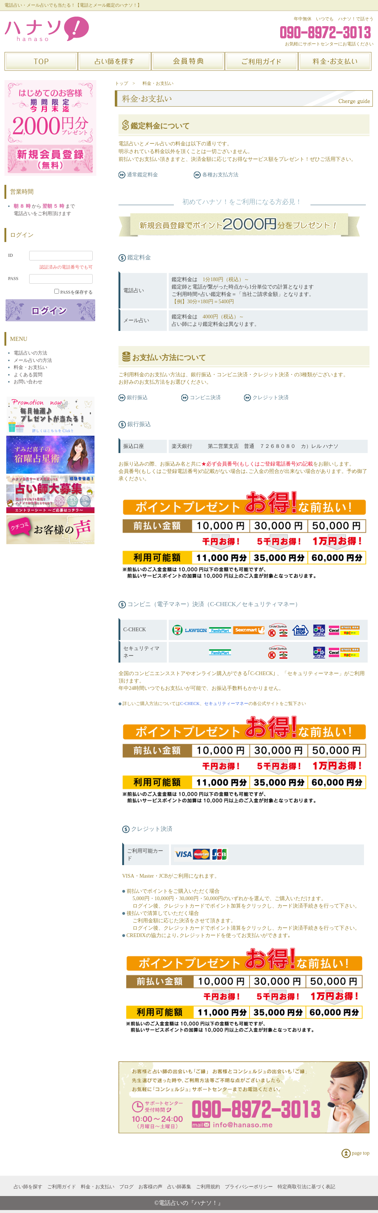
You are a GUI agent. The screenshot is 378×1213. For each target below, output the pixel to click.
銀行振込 (133, 397)
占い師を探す (28, 1186)
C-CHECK (190, 703)
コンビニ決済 (201, 397)
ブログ (126, 1186)
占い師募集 (179, 1186)
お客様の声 (150, 1186)
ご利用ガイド (61, 1186)
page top (355, 1153)
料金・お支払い (157, 83)
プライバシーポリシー (249, 1186)
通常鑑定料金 (138, 174)
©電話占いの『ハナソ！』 (189, 1203)
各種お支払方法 (216, 174)
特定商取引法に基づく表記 (306, 1186)
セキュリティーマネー (226, 703)
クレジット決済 (266, 397)
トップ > (125, 83)
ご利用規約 (208, 1186)
